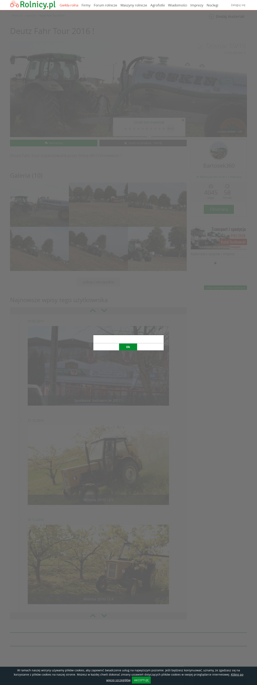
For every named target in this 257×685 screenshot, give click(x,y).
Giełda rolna (69, 5)
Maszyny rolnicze (133, 5)
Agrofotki (157, 5)
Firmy (86, 5)
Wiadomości (177, 5)
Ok (128, 347)
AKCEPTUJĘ (141, 680)
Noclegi (212, 5)
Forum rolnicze (105, 5)
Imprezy (196, 5)
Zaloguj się (238, 5)
